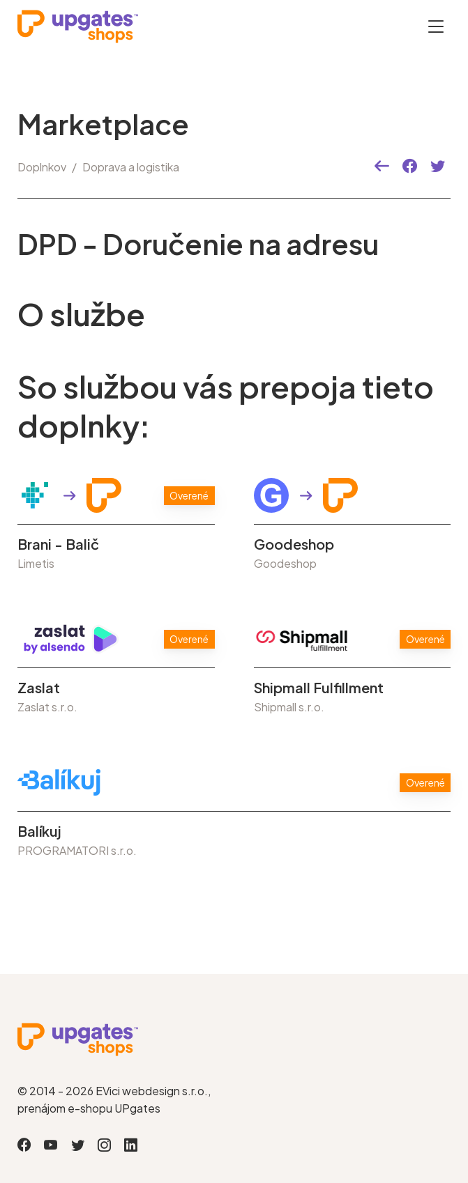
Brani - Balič (58, 544)
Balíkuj (39, 831)
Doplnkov (41, 167)
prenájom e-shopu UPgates (88, 1108)
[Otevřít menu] (436, 26)
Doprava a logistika (130, 167)
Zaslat (38, 687)
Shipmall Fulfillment (319, 687)
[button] (382, 167)
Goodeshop (294, 544)
